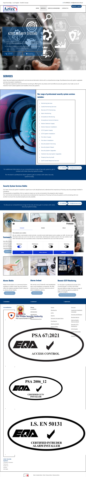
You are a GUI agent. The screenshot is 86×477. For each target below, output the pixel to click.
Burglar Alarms (75, 317)
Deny (22, 252)
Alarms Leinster (55, 324)
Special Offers (54, 326)
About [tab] (64, 228)
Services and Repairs (54, 8)
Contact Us (65, 8)
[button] (76, 6)
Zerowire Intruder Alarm (57, 318)
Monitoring (54, 310)
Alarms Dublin (75, 320)
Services (43, 8)
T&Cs (44, 475)
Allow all (63, 252)
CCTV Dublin (74, 329)
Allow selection (43, 252)
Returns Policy (56, 475)
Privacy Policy (49, 475)
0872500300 (34, 312)
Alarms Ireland (75, 321)
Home (37, 8)
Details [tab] (43, 228)
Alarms (53, 315)
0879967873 (34, 314)
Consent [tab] (22, 228)
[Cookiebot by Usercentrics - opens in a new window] (67, 224)
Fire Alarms (54, 321)
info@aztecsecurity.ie (77, 2)
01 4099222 (67, 2)
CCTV (52, 313)
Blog (34, 475)
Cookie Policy (39, 475)
